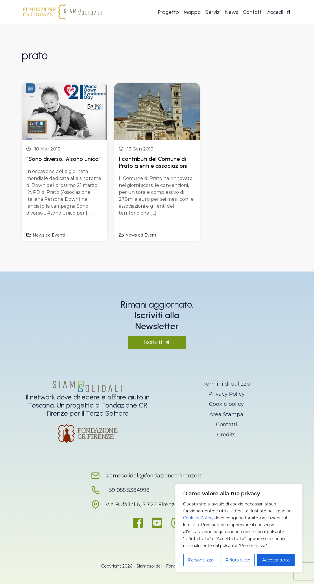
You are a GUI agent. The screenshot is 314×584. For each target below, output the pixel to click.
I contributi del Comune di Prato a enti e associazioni (153, 162)
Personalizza (200, 560)
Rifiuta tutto (238, 560)
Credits (226, 435)
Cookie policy (226, 404)
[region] (238, 528)
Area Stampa (226, 414)
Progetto (168, 12)
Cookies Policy (197, 517)
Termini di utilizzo (226, 384)
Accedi (275, 12)
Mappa (192, 12)
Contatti (253, 12)
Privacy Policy (226, 394)
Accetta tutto (276, 560)
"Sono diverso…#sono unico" (63, 158)
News (231, 12)
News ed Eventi (49, 235)
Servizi (213, 12)
